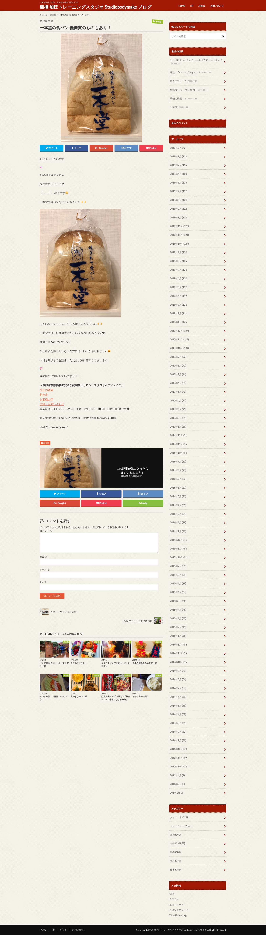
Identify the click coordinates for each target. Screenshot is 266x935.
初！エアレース (184, 81)
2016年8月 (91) (178, 470)
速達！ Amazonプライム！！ (191, 72)
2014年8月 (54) (178, 679)
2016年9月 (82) (178, 461)
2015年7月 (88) (178, 583)
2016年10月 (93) (178, 452)
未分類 (46, 443)
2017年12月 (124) (179, 330)
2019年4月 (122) (178, 191)
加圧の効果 (46, 389)
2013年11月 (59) (178, 757)
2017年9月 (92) (178, 356)
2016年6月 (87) (178, 487)
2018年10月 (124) (179, 243)
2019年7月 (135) (178, 165)
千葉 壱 (179, 107)
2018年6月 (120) (178, 278)
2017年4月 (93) (178, 400)
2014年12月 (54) (178, 644)
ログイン (174, 899)
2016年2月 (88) (178, 522)
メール (45, 569)
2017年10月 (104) (179, 348)
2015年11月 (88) (178, 548)
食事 (175, 869)
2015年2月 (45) (178, 627)
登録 (171, 893)
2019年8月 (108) (178, 156)
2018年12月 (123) (179, 226)
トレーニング (180, 826)
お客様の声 (46, 399)
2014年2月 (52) (178, 731)
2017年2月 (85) (178, 418)
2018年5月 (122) (178, 287)
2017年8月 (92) (178, 365)
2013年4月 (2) (177, 775)
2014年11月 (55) (178, 653)
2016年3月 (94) (178, 513)
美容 (175, 860)
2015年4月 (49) (178, 609)
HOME (181, 6)
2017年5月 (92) (178, 391)
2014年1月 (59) (178, 740)
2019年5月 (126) (178, 182)
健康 (175, 834)
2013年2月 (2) (177, 784)
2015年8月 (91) (178, 574)
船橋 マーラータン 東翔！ (189, 90)
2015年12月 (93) (178, 539)
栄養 (175, 852)
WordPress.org (178, 915)
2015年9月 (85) (178, 566)
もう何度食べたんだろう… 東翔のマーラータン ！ (196, 62)
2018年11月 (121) (179, 234)
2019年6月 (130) (178, 173)
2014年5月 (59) (178, 705)
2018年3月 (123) (178, 304)
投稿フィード (176, 904)
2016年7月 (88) (178, 478)
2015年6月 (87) (178, 592)
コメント (46, 531)
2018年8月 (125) (178, 261)
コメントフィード (178, 910)
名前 (43, 557)
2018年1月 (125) (178, 322)
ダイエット (179, 817)
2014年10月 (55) (178, 662)
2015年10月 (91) (178, 557)
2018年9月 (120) (178, 252)
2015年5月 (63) (178, 601)
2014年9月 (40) (178, 670)
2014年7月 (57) (178, 688)
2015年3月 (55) (178, 618)
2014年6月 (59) (178, 696)
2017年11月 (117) (179, 339)
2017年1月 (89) (178, 426)
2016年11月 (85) (178, 444)
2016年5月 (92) (178, 496)
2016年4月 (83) (178, 505)
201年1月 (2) (176, 792)
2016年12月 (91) (178, 435)
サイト (43, 582)
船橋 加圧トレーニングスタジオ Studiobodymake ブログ (95, 7)
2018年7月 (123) (178, 269)
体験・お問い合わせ (52, 404)
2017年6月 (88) (178, 383)
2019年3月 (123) (178, 200)
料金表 (201, 6)
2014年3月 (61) (178, 722)
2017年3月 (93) (178, 409)
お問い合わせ (217, 6)
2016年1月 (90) (178, 531)
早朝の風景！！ (184, 98)
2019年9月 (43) (178, 147)
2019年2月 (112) (178, 208)
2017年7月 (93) (178, 374)
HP (191, 6)
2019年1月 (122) (178, 217)
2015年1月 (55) (178, 635)
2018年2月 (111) (178, 313)
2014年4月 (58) (178, 714)
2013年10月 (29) (178, 766)
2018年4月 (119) (178, 295)
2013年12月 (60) (178, 749)
